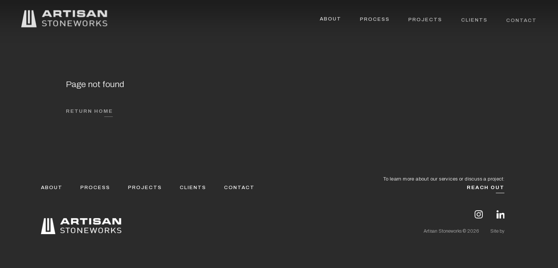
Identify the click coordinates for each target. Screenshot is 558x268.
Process (375, 20)
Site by (497, 231)
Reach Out (485, 187)
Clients (474, 20)
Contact (521, 21)
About (330, 19)
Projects (425, 20)
